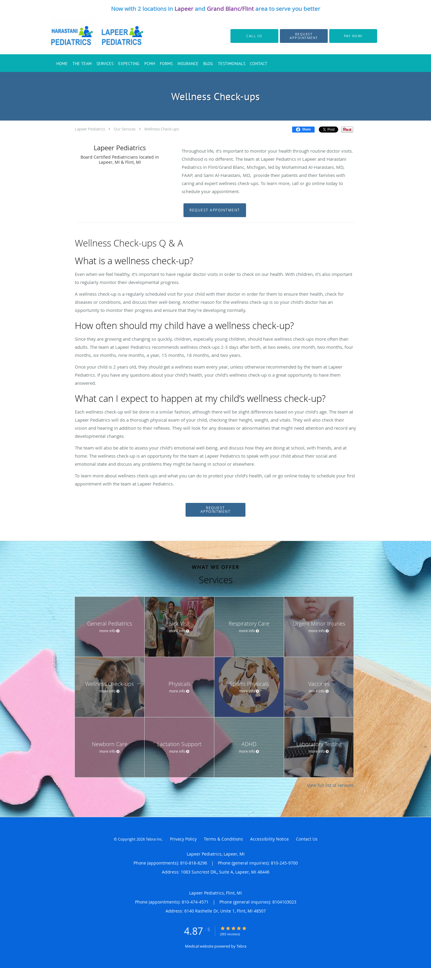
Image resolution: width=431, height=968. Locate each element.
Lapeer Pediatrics (90, 129)
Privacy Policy (183, 839)
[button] (304, 36)
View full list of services (330, 785)
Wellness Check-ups (161, 129)
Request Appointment (214, 210)
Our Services (125, 129)
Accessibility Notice (269, 839)
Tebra (241, 946)
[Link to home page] (90, 36)
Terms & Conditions (223, 839)
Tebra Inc (154, 839)
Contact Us (307, 839)
